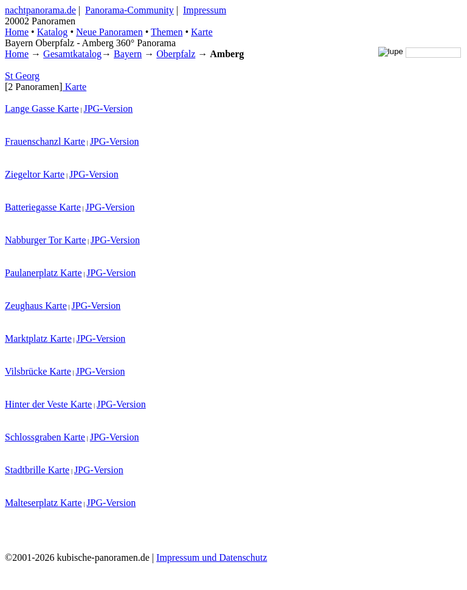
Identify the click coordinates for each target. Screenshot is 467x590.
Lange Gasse (30, 108)
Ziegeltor (23, 174)
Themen (166, 32)
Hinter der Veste (36, 404)
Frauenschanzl (33, 141)
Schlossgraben (33, 437)
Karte (202, 32)
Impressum (204, 10)
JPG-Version (108, 108)
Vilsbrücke (26, 371)
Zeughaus (24, 305)
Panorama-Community (129, 10)
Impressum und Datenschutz (211, 557)
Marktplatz (26, 338)
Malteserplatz (31, 503)
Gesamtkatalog (72, 54)
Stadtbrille (25, 470)
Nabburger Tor (33, 240)
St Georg (22, 76)
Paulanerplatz (31, 273)
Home (17, 54)
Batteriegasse (31, 207)
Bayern (128, 54)
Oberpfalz (175, 54)
